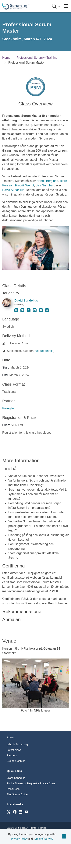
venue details (44, 350)
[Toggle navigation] (66, 6)
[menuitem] (55, 6)
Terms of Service (43, 838)
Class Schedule (16, 777)
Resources (13, 788)
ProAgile (8, 408)
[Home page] (16, 6)
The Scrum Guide (17, 794)
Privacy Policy (19, 838)
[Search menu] (56, 6)
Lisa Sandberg (45, 185)
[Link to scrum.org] (8, 811)
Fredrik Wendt (24, 185)
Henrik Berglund (47, 180)
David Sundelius (13, 190)
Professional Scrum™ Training (36, 57)
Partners (12, 755)
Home (6, 57)
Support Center (16, 760)
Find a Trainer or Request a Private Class (31, 783)
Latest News (14, 749)
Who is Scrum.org (17, 744)
